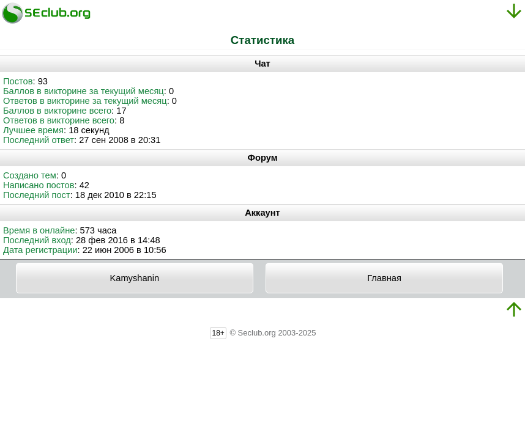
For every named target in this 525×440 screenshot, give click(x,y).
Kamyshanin (134, 278)
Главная (384, 278)
